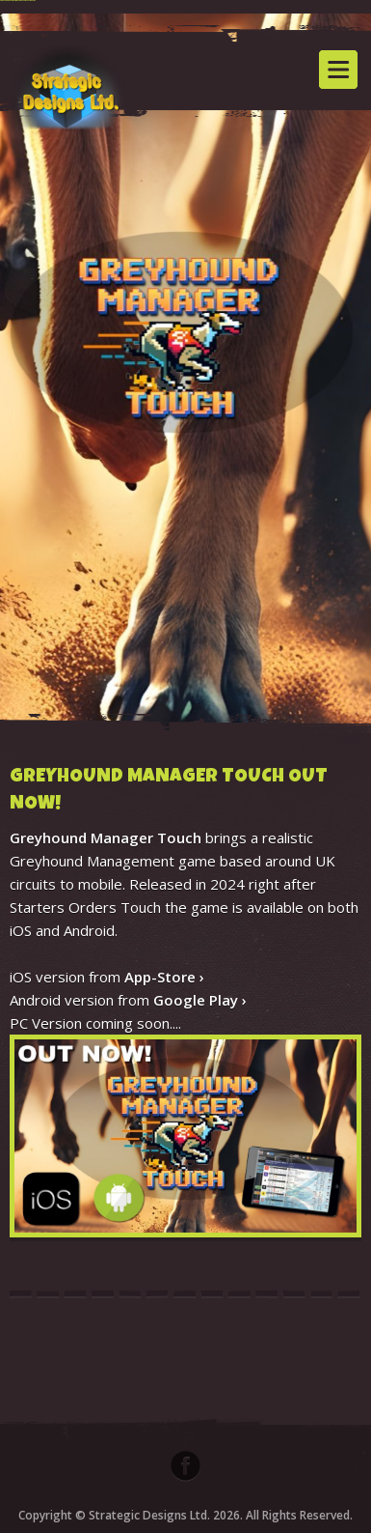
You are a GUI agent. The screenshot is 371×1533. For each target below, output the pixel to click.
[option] (185, 373)
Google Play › (200, 999)
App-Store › (164, 976)
